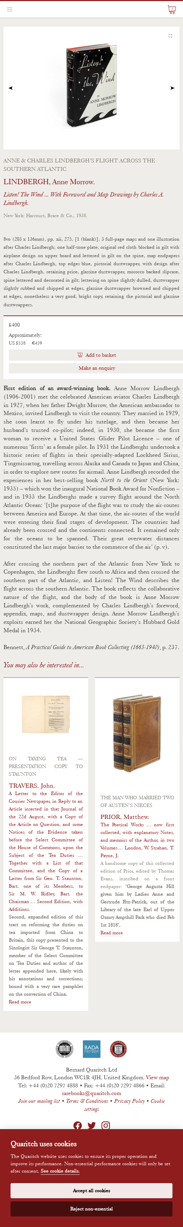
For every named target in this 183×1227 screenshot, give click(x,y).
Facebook (77, 1125)
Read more (20, 1002)
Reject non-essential (91, 1209)
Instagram (106, 1125)
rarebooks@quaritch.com (91, 1093)
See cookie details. (60, 1171)
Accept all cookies (91, 1190)
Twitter (91, 1125)
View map (157, 1077)
